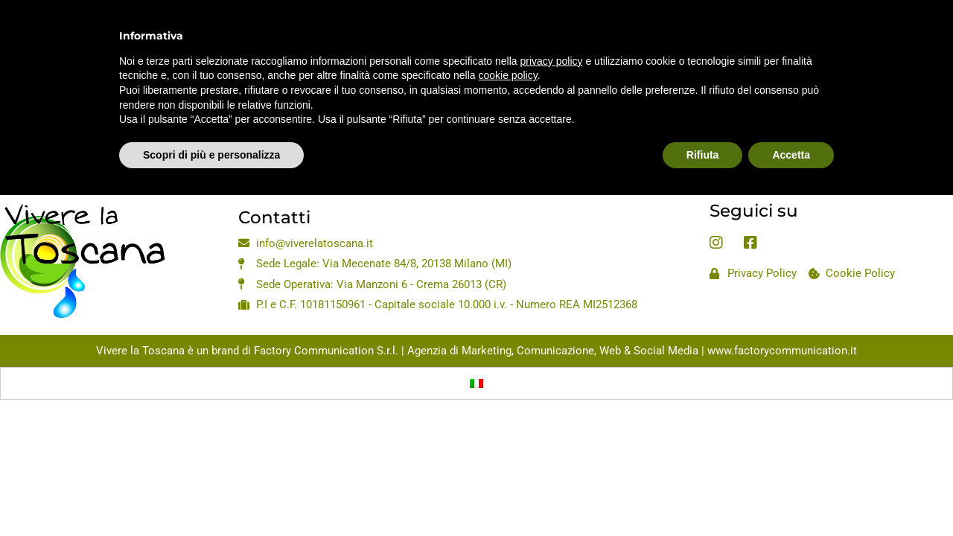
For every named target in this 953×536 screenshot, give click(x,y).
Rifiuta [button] (702, 121)
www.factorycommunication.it (782, 350)
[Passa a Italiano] (476, 383)
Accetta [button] (791, 121)
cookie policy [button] (508, 42)
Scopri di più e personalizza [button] (211, 121)
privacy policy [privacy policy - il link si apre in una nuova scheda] (551, 28)
